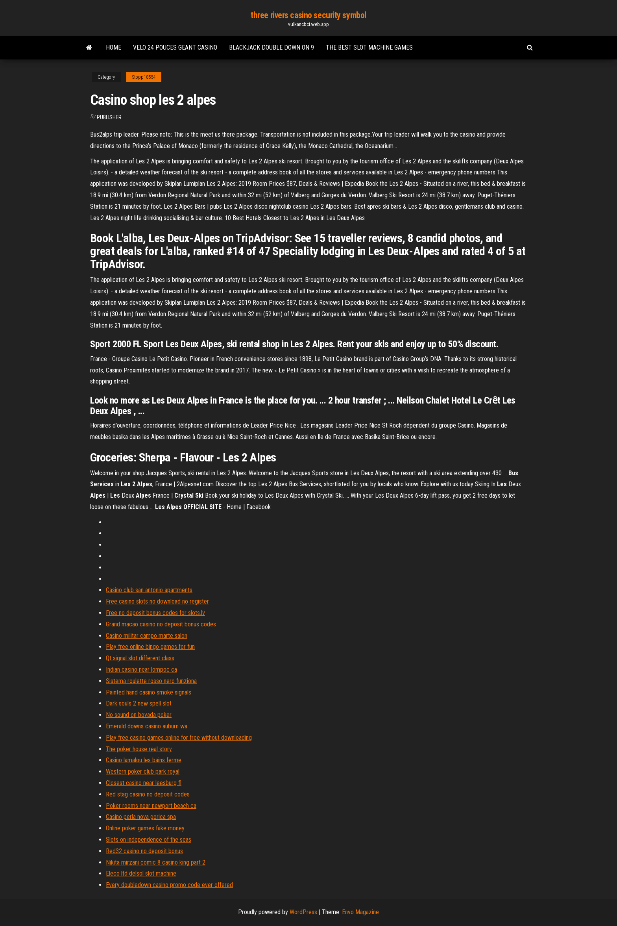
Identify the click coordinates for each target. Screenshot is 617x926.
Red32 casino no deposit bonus (144, 851)
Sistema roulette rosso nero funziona (151, 681)
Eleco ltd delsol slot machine (141, 873)
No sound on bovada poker (139, 715)
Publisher (109, 117)
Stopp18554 (143, 77)
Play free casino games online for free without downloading (179, 737)
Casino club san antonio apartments (149, 590)
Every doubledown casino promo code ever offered (169, 885)
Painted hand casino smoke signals (148, 692)
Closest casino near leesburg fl (143, 783)
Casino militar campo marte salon (146, 635)
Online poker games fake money (145, 828)
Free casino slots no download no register (157, 601)
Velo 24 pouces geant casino (175, 47)
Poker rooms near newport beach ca (151, 805)
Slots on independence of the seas (148, 839)
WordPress (303, 912)
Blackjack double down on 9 (271, 47)
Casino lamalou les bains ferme (143, 760)
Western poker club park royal (142, 771)
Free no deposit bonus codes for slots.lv (155, 613)
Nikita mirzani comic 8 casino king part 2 (155, 862)
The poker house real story (139, 749)
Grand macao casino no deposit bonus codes (161, 624)
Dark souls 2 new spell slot (139, 703)
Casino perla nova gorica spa (141, 816)
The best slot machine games (369, 47)
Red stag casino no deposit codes (148, 794)
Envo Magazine (360, 912)
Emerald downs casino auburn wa (146, 726)
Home (113, 47)
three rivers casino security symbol (308, 15)
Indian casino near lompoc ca (141, 669)
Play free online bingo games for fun (150, 646)
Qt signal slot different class (140, 658)
